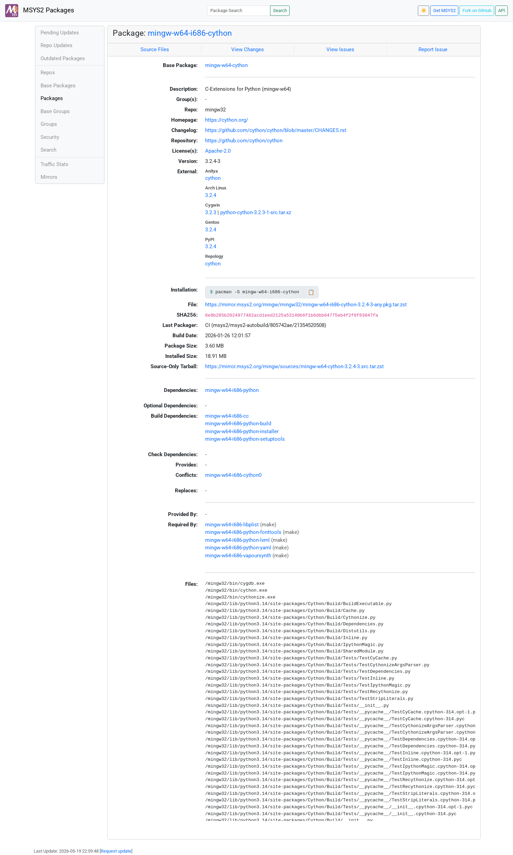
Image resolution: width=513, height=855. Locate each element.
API (501, 10)
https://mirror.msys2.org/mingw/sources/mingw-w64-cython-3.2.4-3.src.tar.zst (294, 366)
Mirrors (49, 177)
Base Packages (58, 86)
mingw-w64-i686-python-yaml (238, 548)
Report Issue (433, 49)
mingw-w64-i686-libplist (232, 525)
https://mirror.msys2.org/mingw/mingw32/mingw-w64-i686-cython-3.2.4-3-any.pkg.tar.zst (306, 305)
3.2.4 (210, 195)
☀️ (423, 10)
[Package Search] (238, 10)
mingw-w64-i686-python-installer (242, 431)
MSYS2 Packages (39, 10)
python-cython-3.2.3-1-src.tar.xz (255, 212)
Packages (52, 98)
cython (213, 178)
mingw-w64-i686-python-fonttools (243, 532)
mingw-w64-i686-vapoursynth (238, 555)
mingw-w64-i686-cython (190, 33)
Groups (49, 124)
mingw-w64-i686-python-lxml (237, 540)
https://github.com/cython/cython (243, 141)
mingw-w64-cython (226, 65)
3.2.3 (210, 212)
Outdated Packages (63, 58)
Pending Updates (60, 33)
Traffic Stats (54, 164)
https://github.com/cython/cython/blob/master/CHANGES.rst (275, 130)
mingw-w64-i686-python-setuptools (245, 439)
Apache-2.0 (218, 151)
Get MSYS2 (444, 10)
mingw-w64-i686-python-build (238, 423)
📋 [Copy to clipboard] (311, 292)
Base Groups (55, 111)
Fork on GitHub (476, 10)
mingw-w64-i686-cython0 (233, 475)
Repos (48, 72)
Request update (116, 851)
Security (50, 137)
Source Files (155, 49)
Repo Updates (57, 45)
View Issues (340, 49)
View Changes (247, 49)
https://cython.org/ (226, 120)
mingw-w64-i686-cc (227, 416)
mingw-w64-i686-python (232, 390)
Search (280, 10)
